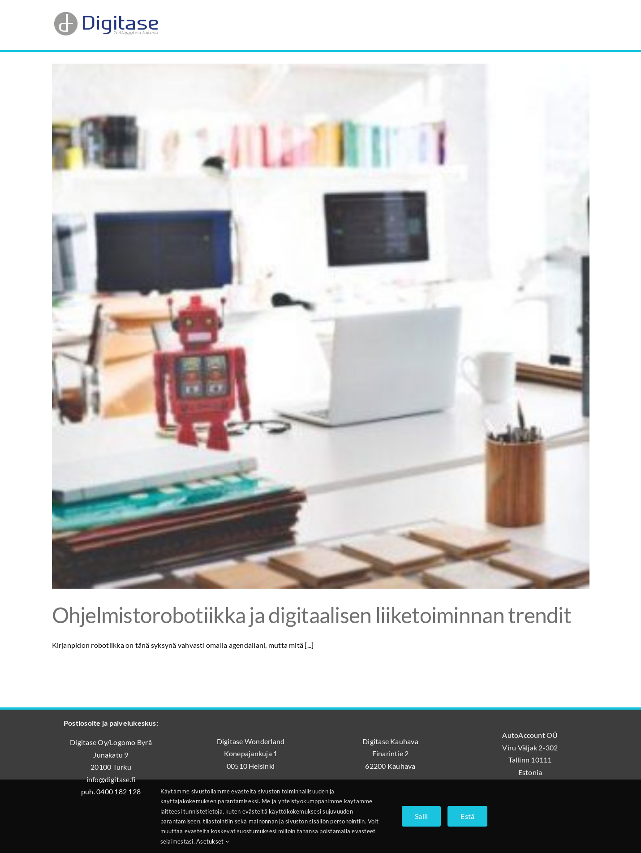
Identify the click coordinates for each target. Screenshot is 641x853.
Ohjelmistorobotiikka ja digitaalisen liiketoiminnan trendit (312, 615)
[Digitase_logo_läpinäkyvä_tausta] (105, 10)
